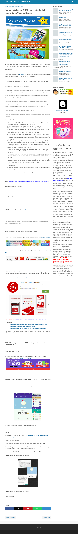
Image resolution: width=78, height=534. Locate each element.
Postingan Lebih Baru (10, 517)
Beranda (39, 527)
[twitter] (18, 508)
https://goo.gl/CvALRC (25, 358)
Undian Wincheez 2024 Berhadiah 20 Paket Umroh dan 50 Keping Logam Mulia (65, 78)
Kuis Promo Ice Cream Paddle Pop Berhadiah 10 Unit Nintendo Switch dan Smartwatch (27, 328)
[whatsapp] (37, 508)
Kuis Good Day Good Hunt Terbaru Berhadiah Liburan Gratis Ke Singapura (64, 63)
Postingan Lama (46, 517)
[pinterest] (28, 508)
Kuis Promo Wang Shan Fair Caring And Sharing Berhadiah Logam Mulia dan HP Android (28, 324)
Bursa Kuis (21, 74)
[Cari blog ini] (72, 2)
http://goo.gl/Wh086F (45, 237)
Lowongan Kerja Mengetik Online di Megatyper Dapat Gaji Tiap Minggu (65, 32)
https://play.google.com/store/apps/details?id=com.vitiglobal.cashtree (18, 276)
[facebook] (9, 508)
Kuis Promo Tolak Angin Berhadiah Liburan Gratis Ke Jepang (22, 326)
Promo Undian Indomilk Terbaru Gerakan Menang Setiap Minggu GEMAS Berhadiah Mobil (66, 55)
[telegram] (46, 508)
